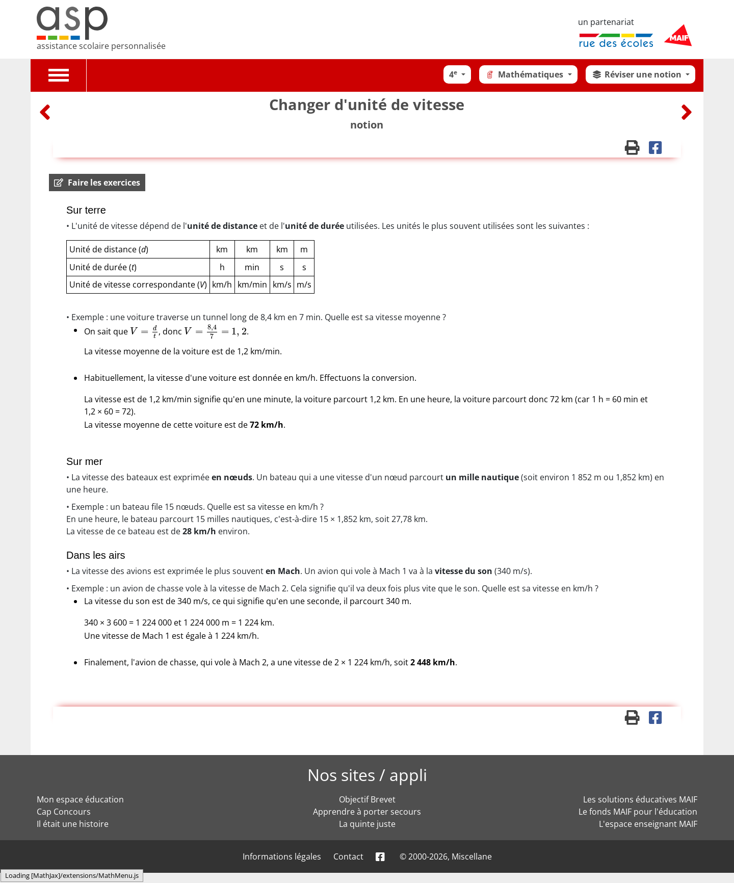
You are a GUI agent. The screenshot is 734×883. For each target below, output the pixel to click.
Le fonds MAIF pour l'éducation (638, 811)
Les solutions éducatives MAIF (640, 799)
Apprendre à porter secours (367, 811)
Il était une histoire (73, 823)
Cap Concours (64, 811)
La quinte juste (367, 823)
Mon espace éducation (80, 799)
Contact (348, 856)
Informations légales (282, 856)
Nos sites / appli (367, 775)
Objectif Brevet (367, 799)
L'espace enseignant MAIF (648, 823)
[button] (97, 182)
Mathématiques (525, 74)
